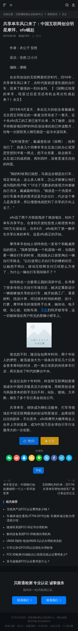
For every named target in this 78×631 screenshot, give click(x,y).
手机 (44, 310)
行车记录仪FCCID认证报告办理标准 (30, 547)
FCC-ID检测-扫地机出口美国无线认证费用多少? (37, 554)
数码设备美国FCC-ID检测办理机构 (29, 534)
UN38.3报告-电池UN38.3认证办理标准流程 (34, 540)
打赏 (49, 441)
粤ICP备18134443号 (39, 621)
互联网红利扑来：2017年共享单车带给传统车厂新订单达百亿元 (58, 489)
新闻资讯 (52, 14)
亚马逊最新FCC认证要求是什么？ (28, 561)
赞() (36, 36)
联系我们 (24, 600)
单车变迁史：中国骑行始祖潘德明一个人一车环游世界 (19, 489)
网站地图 (62, 617)
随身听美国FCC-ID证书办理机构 (27, 527)
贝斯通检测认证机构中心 (39, 5)
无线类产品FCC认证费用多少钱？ (28, 509)
